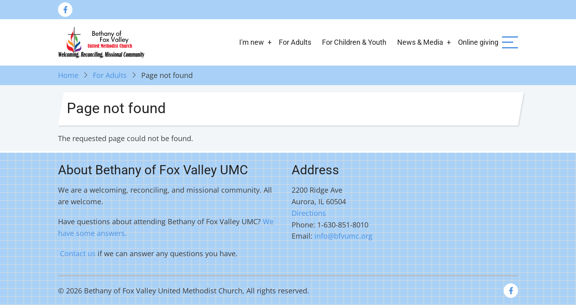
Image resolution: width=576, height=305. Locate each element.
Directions (309, 213)
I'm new (251, 42)
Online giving (478, 42)
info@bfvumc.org (343, 236)
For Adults (295, 42)
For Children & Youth (354, 42)
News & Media (420, 42)
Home (68, 75)
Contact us (78, 253)
